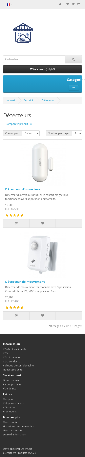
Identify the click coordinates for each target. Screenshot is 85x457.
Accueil (11, 100)
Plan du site (9, 388)
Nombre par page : (59, 133)
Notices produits (12, 369)
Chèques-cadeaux (13, 403)
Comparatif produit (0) (18, 124)
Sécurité (28, 100)
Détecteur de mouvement (25, 282)
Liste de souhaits (12, 430)
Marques (8, 399)
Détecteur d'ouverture (22, 189)
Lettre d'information (14, 434)
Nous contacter (12, 380)
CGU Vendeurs (11, 361)
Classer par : (12, 133)
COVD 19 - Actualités (14, 349)
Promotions (10, 411)
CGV (5, 353)
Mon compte (10, 422)
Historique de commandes (18, 426)
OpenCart (26, 449)
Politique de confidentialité (18, 365)
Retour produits (12, 384)
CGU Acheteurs (11, 357)
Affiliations (9, 407)
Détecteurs (48, 100)
